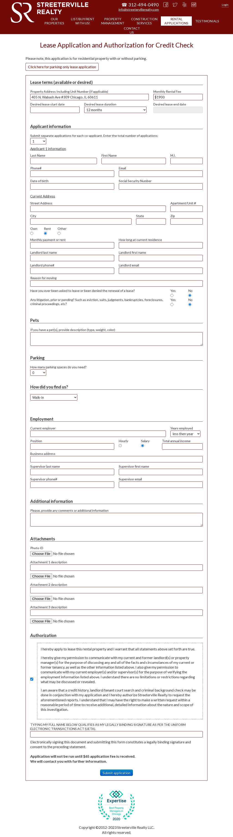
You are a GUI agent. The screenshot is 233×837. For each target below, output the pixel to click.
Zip (172, 216)
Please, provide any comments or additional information (69, 510)
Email (122, 168)
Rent (47, 229)
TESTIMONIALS (207, 21)
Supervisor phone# (43, 479)
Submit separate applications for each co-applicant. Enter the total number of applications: (94, 136)
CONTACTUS (132, 30)
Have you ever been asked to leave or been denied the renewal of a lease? (82, 291)
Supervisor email (130, 479)
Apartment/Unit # (183, 203)
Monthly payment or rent (48, 240)
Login (225, 4)
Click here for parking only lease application (62, 67)
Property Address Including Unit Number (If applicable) (69, 91)
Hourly (123, 441)
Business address (42, 454)
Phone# (35, 168)
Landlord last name (43, 252)
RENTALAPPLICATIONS (176, 21)
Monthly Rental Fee (167, 91)
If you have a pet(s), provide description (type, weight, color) (72, 330)
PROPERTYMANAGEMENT (112, 21)
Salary (145, 441)
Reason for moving (43, 278)
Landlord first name (132, 252)
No (190, 291)
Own (33, 229)
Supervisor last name (45, 466)
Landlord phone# (42, 265)
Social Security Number (135, 181)
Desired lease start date (47, 104)
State (140, 216)
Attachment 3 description (48, 607)
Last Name (37, 155)
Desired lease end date (169, 104)
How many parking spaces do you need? (58, 367)
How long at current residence (140, 240)
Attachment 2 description (48, 584)
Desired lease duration (100, 104)
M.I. (173, 155)
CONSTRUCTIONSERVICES (144, 21)
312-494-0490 (143, 4)
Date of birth (39, 181)
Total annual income (176, 441)
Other (62, 229)
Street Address (41, 203)
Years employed (181, 428)
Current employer (43, 428)
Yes (173, 291)
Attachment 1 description (48, 562)
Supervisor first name (134, 466)
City (33, 216)
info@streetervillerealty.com (139, 9)
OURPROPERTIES (54, 21)
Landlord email (129, 265)
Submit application (116, 773)
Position (36, 441)
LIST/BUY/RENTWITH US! (82, 21)
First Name (109, 155)
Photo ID (36, 548)
